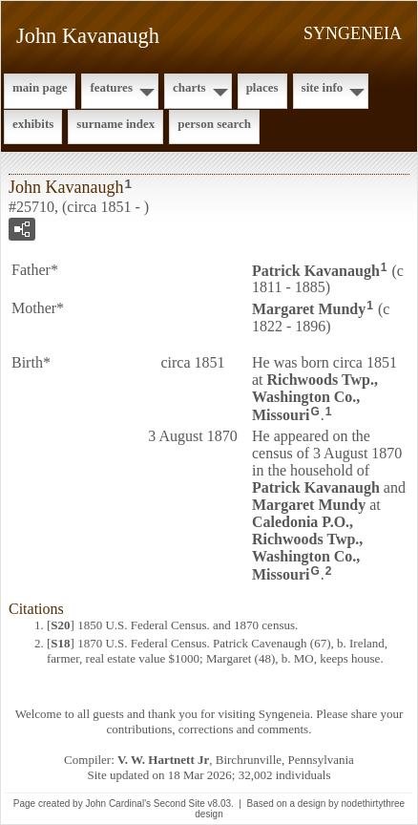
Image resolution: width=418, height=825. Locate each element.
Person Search (214, 123)
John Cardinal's (118, 803)
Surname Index (115, 123)
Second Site (179, 803)
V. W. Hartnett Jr (163, 759)
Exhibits (32, 123)
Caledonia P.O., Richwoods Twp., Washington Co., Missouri (307, 548)
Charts (189, 87)
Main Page (39, 87)
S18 (60, 643)
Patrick (316, 270)
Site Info (323, 87)
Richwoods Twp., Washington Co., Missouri (315, 397)
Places (262, 87)
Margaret (309, 309)
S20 (60, 625)
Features (111, 87)
